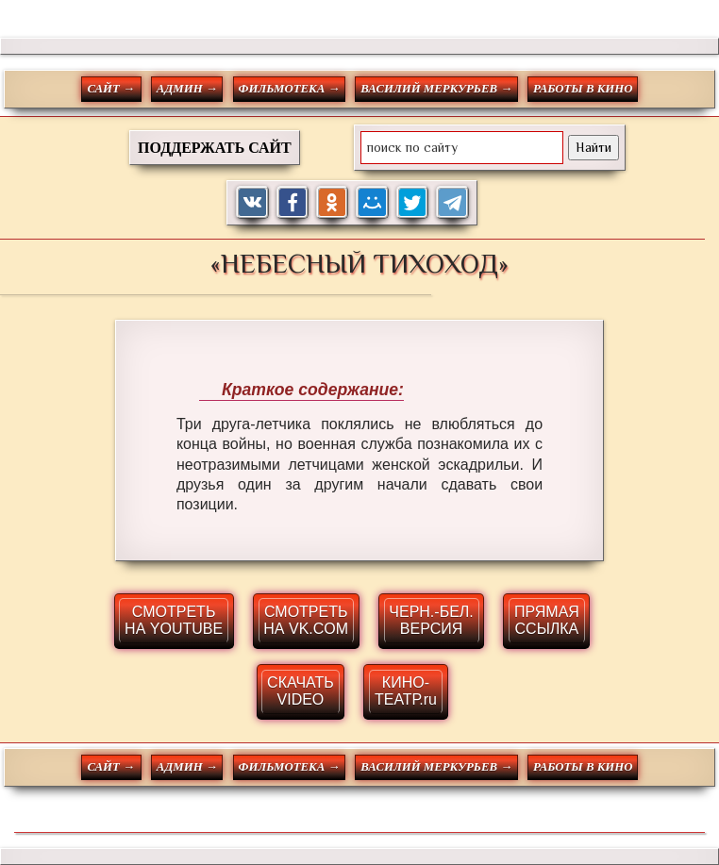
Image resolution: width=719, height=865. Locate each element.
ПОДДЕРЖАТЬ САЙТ (215, 148)
